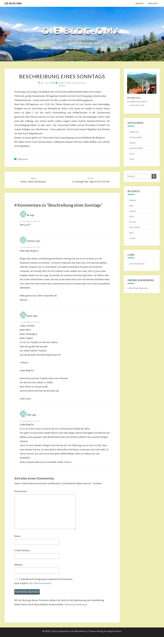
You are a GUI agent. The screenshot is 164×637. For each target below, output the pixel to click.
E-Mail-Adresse (22, 550)
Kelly (131, 216)
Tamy (131, 159)
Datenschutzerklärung (75, 604)
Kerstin (132, 221)
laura (29, 315)
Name (17, 536)
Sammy (31, 240)
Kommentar (21, 491)
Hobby (132, 142)
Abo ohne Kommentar (40, 583)
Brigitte (62, 83)
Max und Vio (134, 227)
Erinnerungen (135, 137)
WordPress (80, 631)
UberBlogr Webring (138, 288)
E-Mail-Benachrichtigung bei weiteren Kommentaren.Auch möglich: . (43, 581)
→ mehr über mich (135, 105)
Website (18, 564)
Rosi (131, 232)
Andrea (132, 200)
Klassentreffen (136, 148)
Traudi (132, 238)
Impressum (153, 3)
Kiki (29, 414)
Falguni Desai (114, 631)
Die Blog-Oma (13, 3)
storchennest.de (137, 263)
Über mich (139, 3)
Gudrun (132, 211)
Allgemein (23, 159)
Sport (132, 153)
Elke (131, 205)
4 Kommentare (78, 83)
